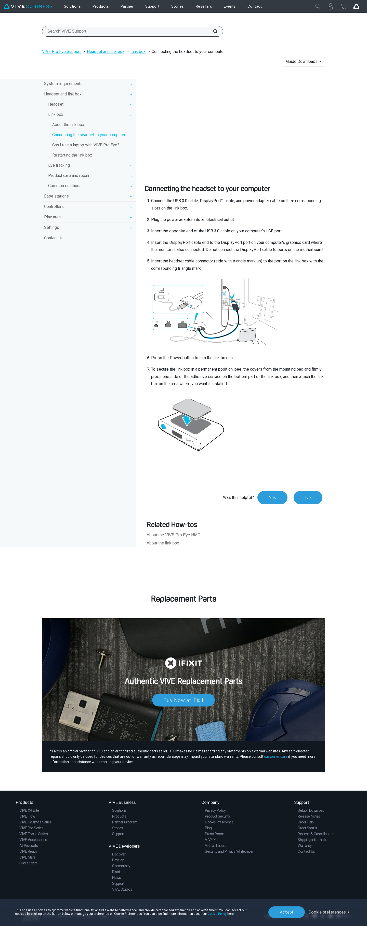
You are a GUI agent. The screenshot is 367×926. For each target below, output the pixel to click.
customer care (275, 756)
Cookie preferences (327, 912)
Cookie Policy (217, 914)
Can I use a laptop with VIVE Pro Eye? (85, 145)
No (308, 497)
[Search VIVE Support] (212, 31)
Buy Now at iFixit (184, 700)
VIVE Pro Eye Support (61, 51)
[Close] (318, 6)
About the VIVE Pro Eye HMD (174, 535)
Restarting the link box (72, 155)
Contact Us (53, 237)
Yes (272, 497)
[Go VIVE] (356, 6)
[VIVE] (28, 6)
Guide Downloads (302, 61)
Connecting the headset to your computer (88, 134)
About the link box (68, 124)
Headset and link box (105, 51)
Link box (138, 51)
